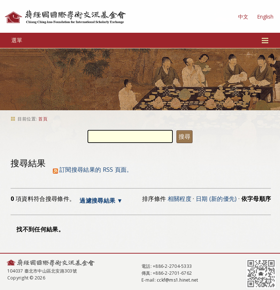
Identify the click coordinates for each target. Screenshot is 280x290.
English (265, 16)
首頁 (42, 119)
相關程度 (179, 199)
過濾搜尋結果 (97, 200)
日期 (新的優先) (216, 199)
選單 (140, 40)
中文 (243, 16)
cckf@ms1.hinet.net (177, 280)
